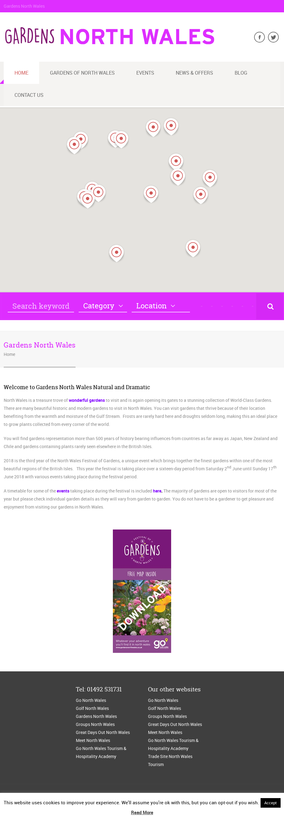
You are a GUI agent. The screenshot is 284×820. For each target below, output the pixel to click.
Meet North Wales (93, 740)
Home (21, 72)
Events (145, 72)
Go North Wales (91, 700)
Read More (142, 812)
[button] (171, 127)
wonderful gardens (87, 400)
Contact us (28, 95)
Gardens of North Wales (82, 72)
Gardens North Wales (96, 716)
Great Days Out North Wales (103, 732)
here (157, 491)
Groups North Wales (95, 724)
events (63, 491)
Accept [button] (270, 803)
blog (241, 72)
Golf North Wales (92, 708)
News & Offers (194, 72)
